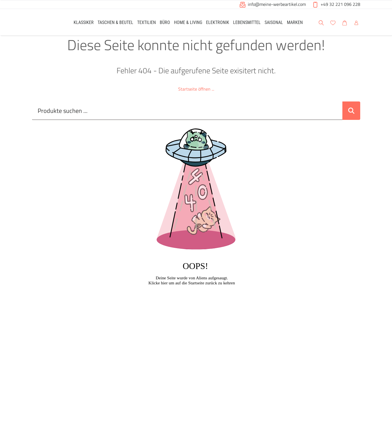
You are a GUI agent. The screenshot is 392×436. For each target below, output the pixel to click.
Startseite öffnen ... (196, 94)
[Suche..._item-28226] (187, 115)
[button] (382, 22)
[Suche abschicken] (351, 115)
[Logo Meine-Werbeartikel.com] (46, 23)
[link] (84, 22)
